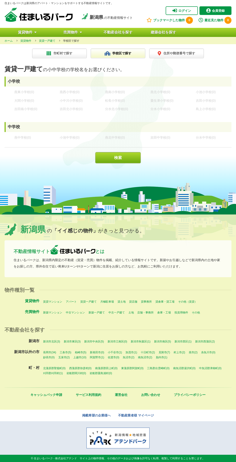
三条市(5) (65, 352)
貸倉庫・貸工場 (165, 301)
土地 (131, 312)
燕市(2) (193, 352)
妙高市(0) (49, 357)
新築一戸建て (96, 312)
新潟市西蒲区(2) (205, 341)
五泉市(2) (64, 357)
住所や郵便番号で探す (176, 53)
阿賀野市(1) (97, 357)
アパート (71, 301)
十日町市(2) (148, 352)
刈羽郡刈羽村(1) (53, 373)
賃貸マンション (52, 301)
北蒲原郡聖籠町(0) (54, 368)
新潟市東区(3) (72, 341)
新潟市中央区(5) (94, 341)
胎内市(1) (161, 357)
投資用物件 (181, 312)
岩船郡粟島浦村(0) (101, 373)
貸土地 (122, 301)
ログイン (181, 10)
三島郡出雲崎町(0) (158, 368)
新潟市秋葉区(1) (140, 341)
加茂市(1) (131, 352)
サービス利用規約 (88, 395)
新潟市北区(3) (51, 341)
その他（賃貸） (187, 301)
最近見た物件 (215, 20)
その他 (196, 312)
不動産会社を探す (118, 32)
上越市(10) (79, 357)
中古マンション (75, 312)
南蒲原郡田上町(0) (106, 368)
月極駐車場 (107, 301)
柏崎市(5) (80, 352)
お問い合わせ (150, 395)
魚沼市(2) (128, 357)
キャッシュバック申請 (46, 395)
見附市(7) (164, 352)
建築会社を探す (163, 32)
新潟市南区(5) (162, 341)
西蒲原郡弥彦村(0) (80, 368)
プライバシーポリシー (190, 395)
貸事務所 (146, 301)
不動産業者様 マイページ (136, 415)
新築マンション (52, 312)
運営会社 (121, 395)
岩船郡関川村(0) (76, 373)
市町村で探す (59, 53)
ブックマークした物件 (170, 20)
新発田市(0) (97, 352)
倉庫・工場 (164, 312)
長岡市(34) (49, 352)
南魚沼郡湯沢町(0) (184, 368)
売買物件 (72, 32)
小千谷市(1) (115, 352)
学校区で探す (118, 53)
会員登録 (215, 10)
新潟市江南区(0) (117, 341)
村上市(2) (179, 352)
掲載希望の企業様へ (96, 415)
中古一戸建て (116, 312)
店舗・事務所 (145, 312)
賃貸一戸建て (88, 301)
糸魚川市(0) (208, 352)
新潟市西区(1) (183, 341)
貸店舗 (133, 301)
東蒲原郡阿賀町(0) (132, 368)
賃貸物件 (27, 32)
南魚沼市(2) (145, 357)
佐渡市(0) (113, 357)
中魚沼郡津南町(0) (210, 368)
